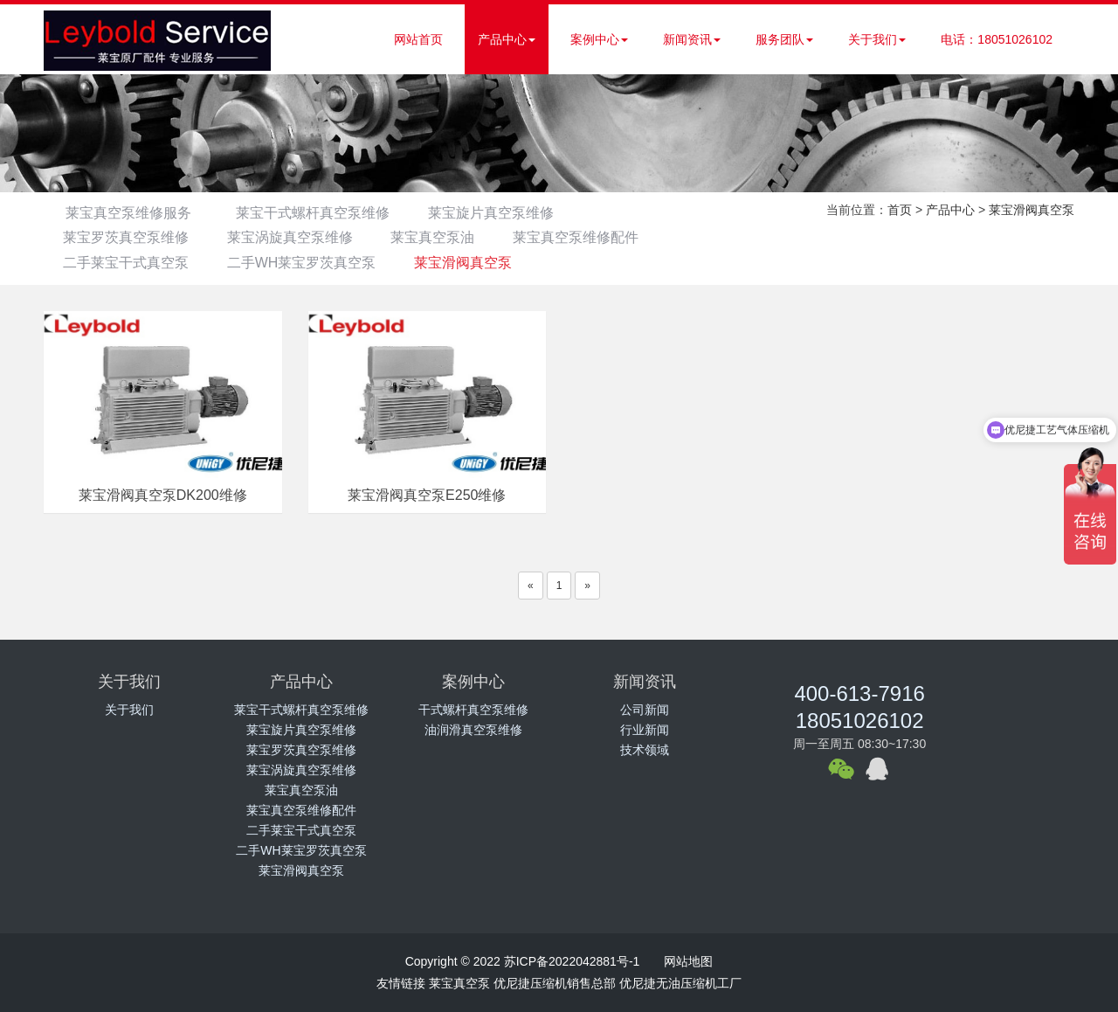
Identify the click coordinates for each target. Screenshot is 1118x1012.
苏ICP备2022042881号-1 (572, 961)
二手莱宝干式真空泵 (128, 262)
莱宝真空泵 (459, 983)
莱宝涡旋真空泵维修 (298, 237)
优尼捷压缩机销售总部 (554, 983)
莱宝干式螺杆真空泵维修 (315, 212)
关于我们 (877, 39)
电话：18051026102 (996, 39)
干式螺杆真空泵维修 (473, 710)
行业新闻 (644, 730)
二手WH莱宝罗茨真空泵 (309, 262)
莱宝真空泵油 (446, 237)
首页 (899, 210)
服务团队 (784, 39)
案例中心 (599, 39)
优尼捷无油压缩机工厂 (680, 983)
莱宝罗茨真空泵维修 (128, 237)
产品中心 (506, 39)
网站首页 (418, 39)
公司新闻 (644, 710)
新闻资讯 (692, 39)
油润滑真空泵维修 (473, 730)
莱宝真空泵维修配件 (595, 237)
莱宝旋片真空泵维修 (499, 212)
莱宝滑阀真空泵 (477, 262)
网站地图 (688, 961)
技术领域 (644, 750)
